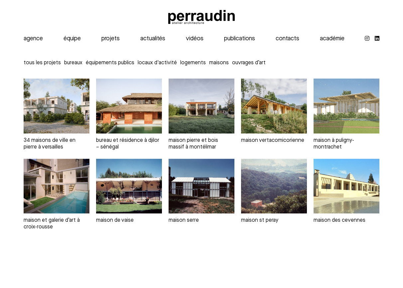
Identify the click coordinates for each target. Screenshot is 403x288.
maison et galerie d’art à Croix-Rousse (52, 223)
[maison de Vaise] (129, 186)
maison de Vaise (115, 220)
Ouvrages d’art (249, 63)
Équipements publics (110, 63)
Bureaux (73, 63)
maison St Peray (259, 220)
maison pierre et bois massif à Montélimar (193, 143)
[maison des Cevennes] (346, 186)
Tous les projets (42, 63)
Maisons (219, 63)
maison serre (184, 220)
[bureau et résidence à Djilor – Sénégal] (129, 106)
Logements (193, 63)
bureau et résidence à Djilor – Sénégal (127, 143)
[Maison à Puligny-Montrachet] (346, 106)
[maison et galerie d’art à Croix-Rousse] (56, 186)
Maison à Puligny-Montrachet (334, 143)
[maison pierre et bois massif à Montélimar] (201, 106)
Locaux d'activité (157, 63)
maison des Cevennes (339, 220)
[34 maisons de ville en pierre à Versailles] (56, 106)
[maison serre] (201, 186)
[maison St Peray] (274, 186)
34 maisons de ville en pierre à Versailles (49, 143)
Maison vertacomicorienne (272, 140)
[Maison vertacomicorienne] (274, 106)
